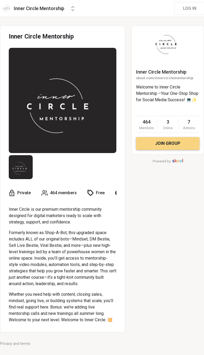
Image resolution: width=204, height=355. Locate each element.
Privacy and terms (15, 343)
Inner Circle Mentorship (161, 72)
